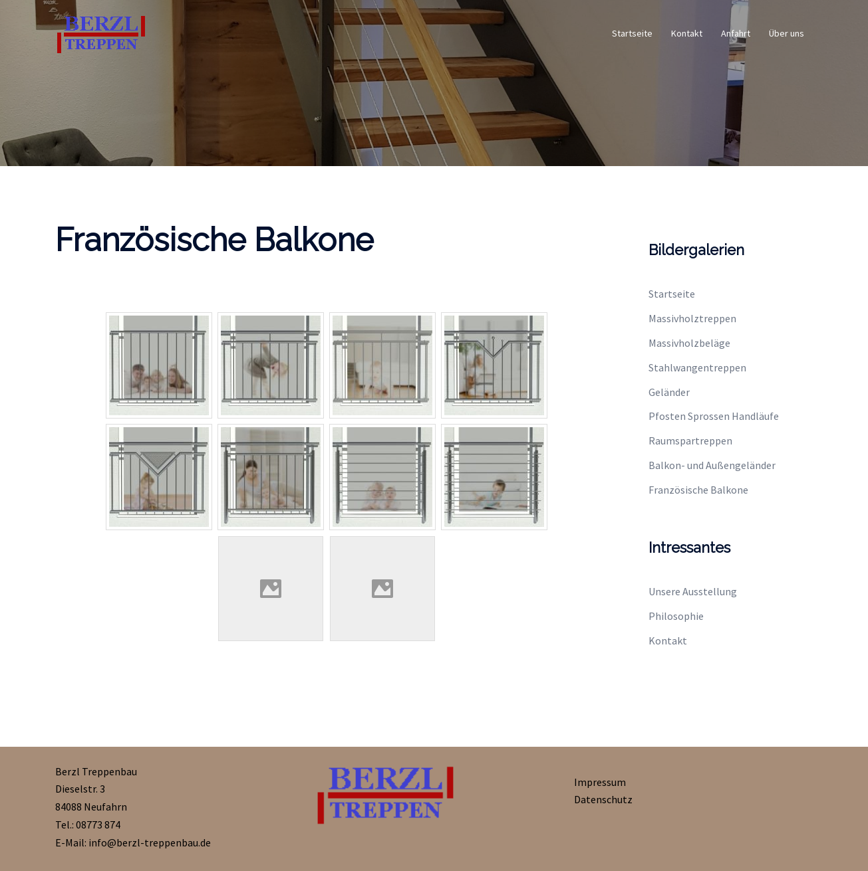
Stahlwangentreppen (697, 367)
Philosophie (676, 616)
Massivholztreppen (692, 318)
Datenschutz (603, 799)
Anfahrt (735, 33)
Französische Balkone (698, 489)
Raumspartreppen (690, 440)
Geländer (669, 392)
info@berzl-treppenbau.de (149, 842)
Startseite (632, 33)
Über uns (786, 33)
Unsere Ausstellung (693, 591)
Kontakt (686, 33)
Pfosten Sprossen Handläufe (714, 416)
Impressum (600, 782)
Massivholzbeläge (689, 342)
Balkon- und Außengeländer (712, 465)
